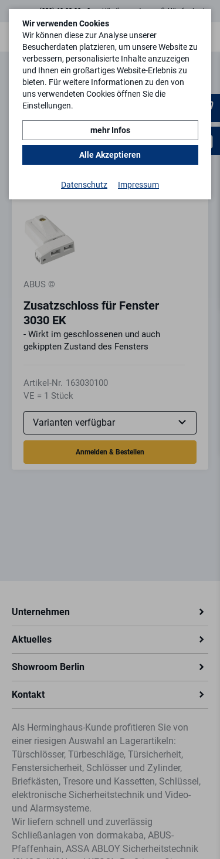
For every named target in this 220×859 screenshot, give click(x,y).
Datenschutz (84, 184)
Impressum (138, 184)
